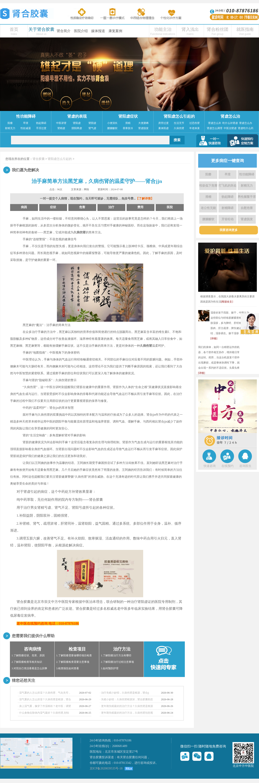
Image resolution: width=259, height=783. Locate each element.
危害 (82, 207)
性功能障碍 (26, 116)
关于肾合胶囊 (41, 29)
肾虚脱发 (143, 128)
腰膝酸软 (112, 128)
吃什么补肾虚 (230, 123)
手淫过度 (41, 128)
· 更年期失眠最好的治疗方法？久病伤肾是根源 (126, 706)
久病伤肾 (179, 128)
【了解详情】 (145, 198)
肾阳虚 (77, 123)
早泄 (25, 123)
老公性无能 (208, 208)
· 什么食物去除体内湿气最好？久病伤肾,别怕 (43, 712)
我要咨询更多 (229, 230)
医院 (170, 207)
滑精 (127, 123)
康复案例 (115, 31)
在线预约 (227, 466)
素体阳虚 (163, 128)
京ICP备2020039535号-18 (106, 768)
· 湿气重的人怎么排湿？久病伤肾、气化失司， (44, 692)
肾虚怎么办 (245, 123)
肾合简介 (64, 31)
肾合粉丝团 (217, 29)
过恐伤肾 (194, 123)
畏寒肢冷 (128, 128)
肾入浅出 (190, 29)
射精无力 (10, 128)
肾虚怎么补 (214, 123)
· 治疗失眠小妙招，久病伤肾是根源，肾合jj (124, 692)
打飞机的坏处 (227, 185)
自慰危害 (247, 208)
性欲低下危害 (208, 185)
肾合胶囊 (39, 159)
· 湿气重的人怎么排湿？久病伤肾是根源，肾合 (44, 699)
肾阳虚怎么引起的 (179, 116)
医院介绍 (81, 31)
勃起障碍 (41, 123)
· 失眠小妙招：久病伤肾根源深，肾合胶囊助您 (126, 699)
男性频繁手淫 (247, 196)
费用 (140, 207)
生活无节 (179, 123)
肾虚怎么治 (230, 116)
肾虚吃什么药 (245, 128)
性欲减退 (25, 128)
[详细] (213, 338)
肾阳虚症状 (128, 116)
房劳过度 (163, 123)
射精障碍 (227, 208)
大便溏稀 (143, 123)
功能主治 (162, 29)
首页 (14, 29)
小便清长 (112, 123)
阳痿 (10, 123)
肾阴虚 (92, 123)
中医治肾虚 (230, 128)
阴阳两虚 (77, 128)
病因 (24, 207)
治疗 (111, 207)
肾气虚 (92, 128)
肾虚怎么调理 (214, 128)
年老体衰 (194, 128)
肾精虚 (61, 128)
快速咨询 (210, 466)
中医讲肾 (61, 123)
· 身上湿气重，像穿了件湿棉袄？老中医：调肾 (44, 706)
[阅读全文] (227, 301)
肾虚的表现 (77, 116)
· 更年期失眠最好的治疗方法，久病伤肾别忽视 (126, 712)
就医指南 (245, 29)
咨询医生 (245, 466)
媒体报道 (98, 31)
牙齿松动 (227, 219)
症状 (53, 207)
